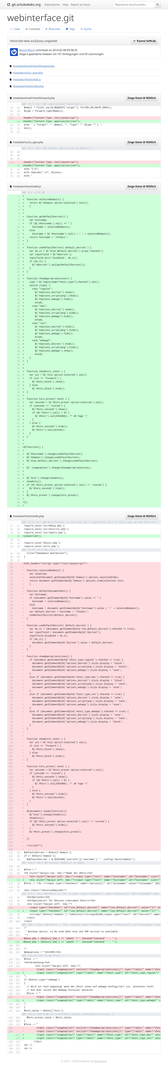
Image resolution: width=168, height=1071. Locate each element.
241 (11, 986)
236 (11, 966)
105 (11, 763)
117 (11, 804)
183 (11, 921)
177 (11, 897)
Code (15, 29)
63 (18, 409)
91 (18, 505)
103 (11, 756)
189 (11, 938)
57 (18, 388)
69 (18, 430)
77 (18, 457)
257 (11, 1045)
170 (11, 869)
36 (18, 316)
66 (18, 419)
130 (11, 849)
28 (18, 289)
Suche (86, 29)
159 (18, 990)
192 (11, 952)
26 (18, 282)
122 (11, 821)
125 (11, 832)
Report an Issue (80, 4)
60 (18, 399)
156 (18, 979)
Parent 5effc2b (144, 41)
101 (11, 749)
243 (11, 993)
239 (11, 979)
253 (11, 1024)
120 (11, 814)
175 (11, 890)
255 (11, 1031)
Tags (70, 29)
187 (11, 931)
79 (18, 464)
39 (11, 155)
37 (18, 320)
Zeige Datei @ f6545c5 (141, 98)
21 (11, 114)
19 (11, 107)
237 (11, 969)
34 (18, 309)
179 (11, 904)
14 (18, 240)
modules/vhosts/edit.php (28, 86)
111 (11, 783)
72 (18, 440)
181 (11, 914)
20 (11, 111)
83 (18, 478)
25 (11, 131)
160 (18, 993)
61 (18, 402)
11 (18, 230)
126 (11, 835)
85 (18, 485)
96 (11, 732)
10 (18, 227)
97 (11, 735)
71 (18, 437)
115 (11, 797)
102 (11, 752)
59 (18, 395)
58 (18, 392)
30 (18, 295)
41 (11, 162)
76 (18, 454)
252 (11, 1021)
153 (18, 966)
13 (18, 237)
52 (18, 371)
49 (18, 361)
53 (18, 375)
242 (11, 990)
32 (18, 302)
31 (18, 299)
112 (11, 787)
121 (11, 818)
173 (11, 883)
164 (18, 1010)
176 (18, 1052)
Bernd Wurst (27, 50)
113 (11, 790)
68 (18, 426)
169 (11, 866)
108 (11, 773)
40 (11, 158)
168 (18, 1017)
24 (11, 128)
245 (11, 1004)
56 (18, 385)
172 (11, 876)
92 (11, 718)
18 (18, 254)
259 (11, 1052)
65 (18, 416)
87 (18, 492)
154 (18, 973)
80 (18, 467)
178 (11, 900)
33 (18, 306)
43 (11, 172)
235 (11, 962)
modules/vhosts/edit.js (27, 79)
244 (11, 997)
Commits (33, 29)
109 (11, 777)
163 (18, 1007)
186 (11, 928)
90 (18, 502)
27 (18, 285)
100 (11, 746)
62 (18, 406)
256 (11, 1041)
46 (18, 351)
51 (18, 368)
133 (11, 859)
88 (18, 495)
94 (11, 725)
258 (11, 1048)
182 (11, 918)
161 (18, 1000)
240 (11, 983)
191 (11, 949)
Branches (53, 29)
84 (18, 481)
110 (11, 780)
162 (18, 1004)
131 (11, 852)
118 (11, 807)
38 (11, 152)
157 (18, 983)
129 (11, 845)
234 (11, 959)
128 (11, 842)
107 (11, 770)
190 (11, 945)
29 (18, 292)
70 (18, 433)
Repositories (52, 4)
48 (18, 357)
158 (18, 986)
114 (11, 794)
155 (18, 976)
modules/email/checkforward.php (33, 66)
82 (18, 474)
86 (18, 488)
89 (18, 498)
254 (11, 1028)
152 (18, 962)
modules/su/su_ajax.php (28, 73)
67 (18, 423)
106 (11, 766)
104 (11, 759)
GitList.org (100, 1061)
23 (11, 124)
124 (11, 828)
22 (11, 118)
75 (18, 450)
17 (18, 251)
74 (18, 447)
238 (11, 976)
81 (18, 471)
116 (11, 801)
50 (18, 364)
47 (18, 354)
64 (18, 412)
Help (65, 4)
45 (18, 347)
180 (11, 907)
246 (11, 1007)
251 (11, 1017)
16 (18, 247)
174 (11, 887)
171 (11, 873)
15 (18, 244)
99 (11, 742)
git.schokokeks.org (24, 4)
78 (18, 461)
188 (11, 935)
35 (18, 313)
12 (18, 234)
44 (11, 176)
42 (11, 169)
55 (18, 381)
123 (11, 825)
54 (18, 378)
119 (11, 811)
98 (11, 739)
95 (11, 728)
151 (18, 959)
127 (11, 838)
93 (11, 721)
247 (11, 1010)
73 (18, 443)
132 (11, 856)
